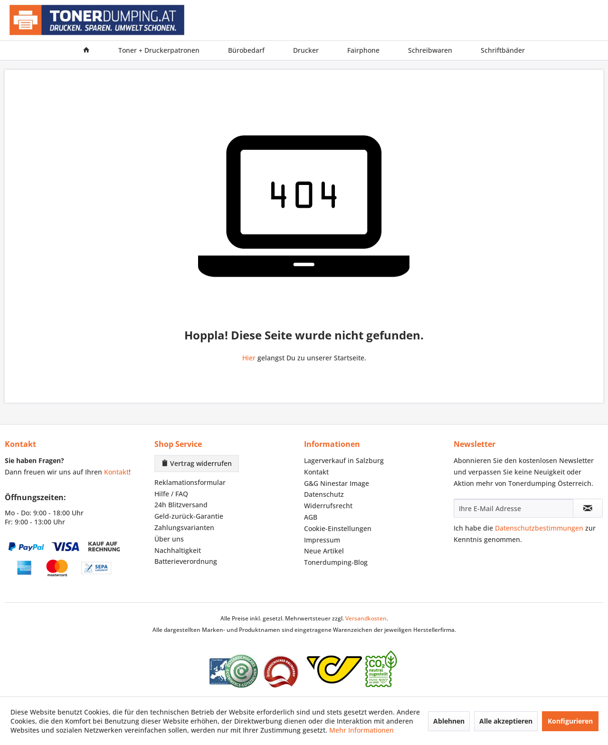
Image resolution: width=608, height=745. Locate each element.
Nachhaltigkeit (177, 550)
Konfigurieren (570, 721)
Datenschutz (324, 494)
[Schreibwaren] (430, 50)
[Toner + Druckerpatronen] (159, 50)
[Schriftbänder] (502, 50)
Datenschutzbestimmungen (539, 527)
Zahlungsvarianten (184, 527)
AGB (310, 517)
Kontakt (116, 471)
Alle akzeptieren (505, 721)
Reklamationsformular (190, 482)
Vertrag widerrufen (197, 463)
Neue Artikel (324, 550)
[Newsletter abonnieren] (588, 508)
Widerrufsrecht (328, 505)
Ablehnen (449, 721)
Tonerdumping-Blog (336, 562)
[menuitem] (86, 50)
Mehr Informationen (361, 730)
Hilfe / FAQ (171, 493)
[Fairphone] (363, 50)
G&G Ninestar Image (336, 483)
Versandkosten (366, 618)
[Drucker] (306, 50)
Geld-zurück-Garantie (188, 516)
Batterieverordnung (185, 561)
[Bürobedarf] (246, 50)
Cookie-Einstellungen (337, 528)
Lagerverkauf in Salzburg (344, 460)
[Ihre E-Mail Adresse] (513, 508)
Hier (249, 357)
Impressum (322, 539)
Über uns (169, 538)
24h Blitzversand (181, 504)
